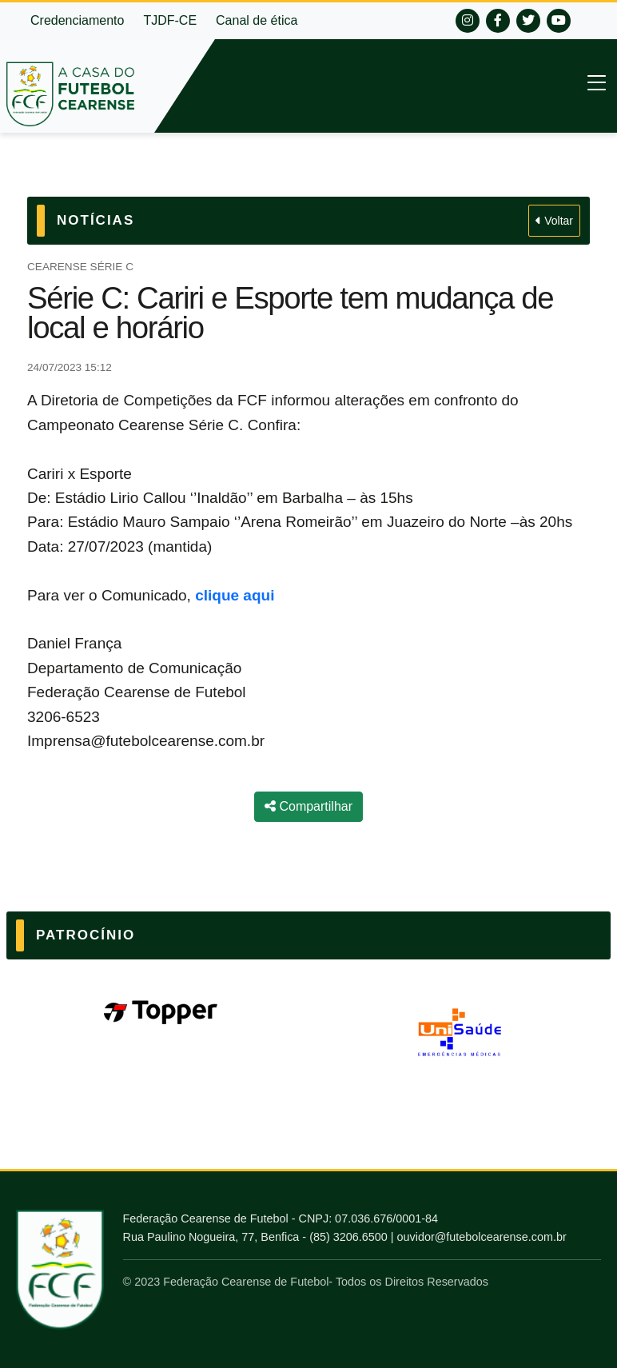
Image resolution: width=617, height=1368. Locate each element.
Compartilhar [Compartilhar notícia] (308, 806)
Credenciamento (77, 20)
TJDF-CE (170, 20)
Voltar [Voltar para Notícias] (554, 220)
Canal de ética (256, 20)
